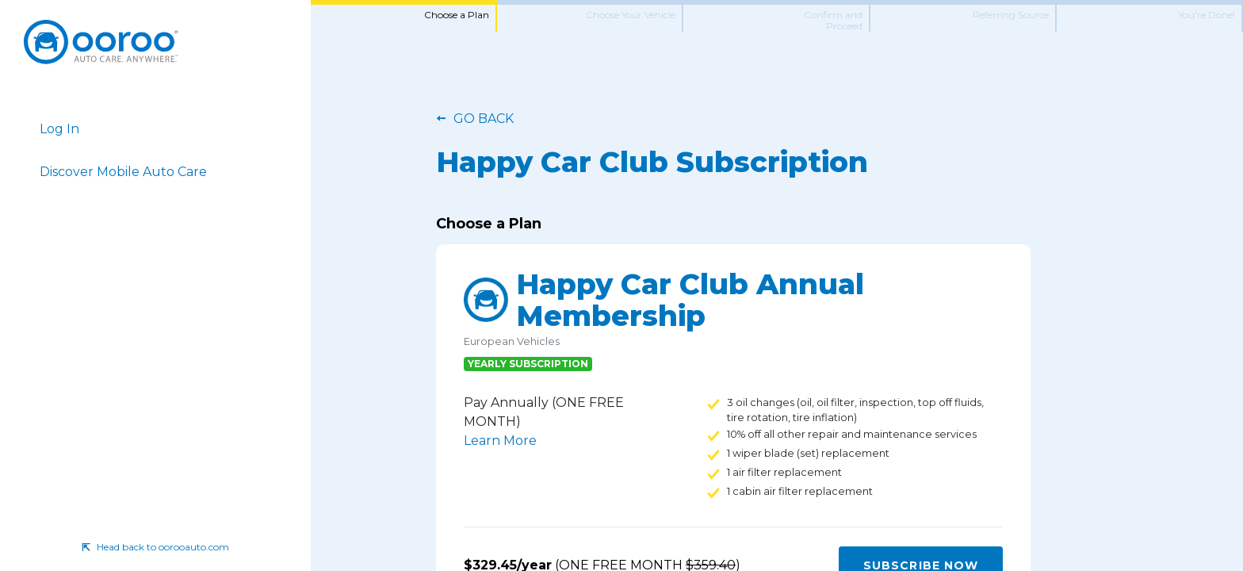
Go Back (483, 118)
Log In (59, 128)
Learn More (500, 440)
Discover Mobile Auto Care (123, 171)
